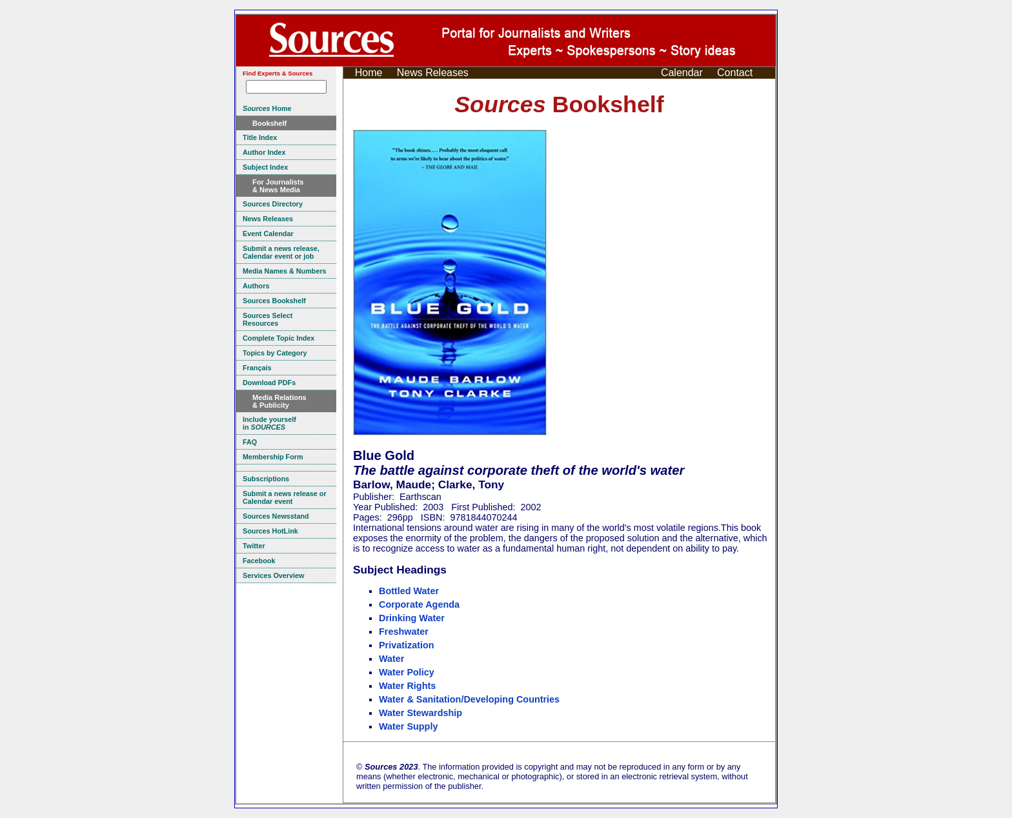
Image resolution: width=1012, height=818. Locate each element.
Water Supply (408, 726)
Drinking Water (412, 618)
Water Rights (407, 686)
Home (369, 72)
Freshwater (404, 631)
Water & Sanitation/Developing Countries (469, 699)
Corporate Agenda (419, 604)
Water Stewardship (420, 713)
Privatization (406, 645)
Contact (735, 72)
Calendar (682, 72)
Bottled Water (409, 591)
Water (391, 658)
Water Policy (406, 672)
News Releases (433, 72)
